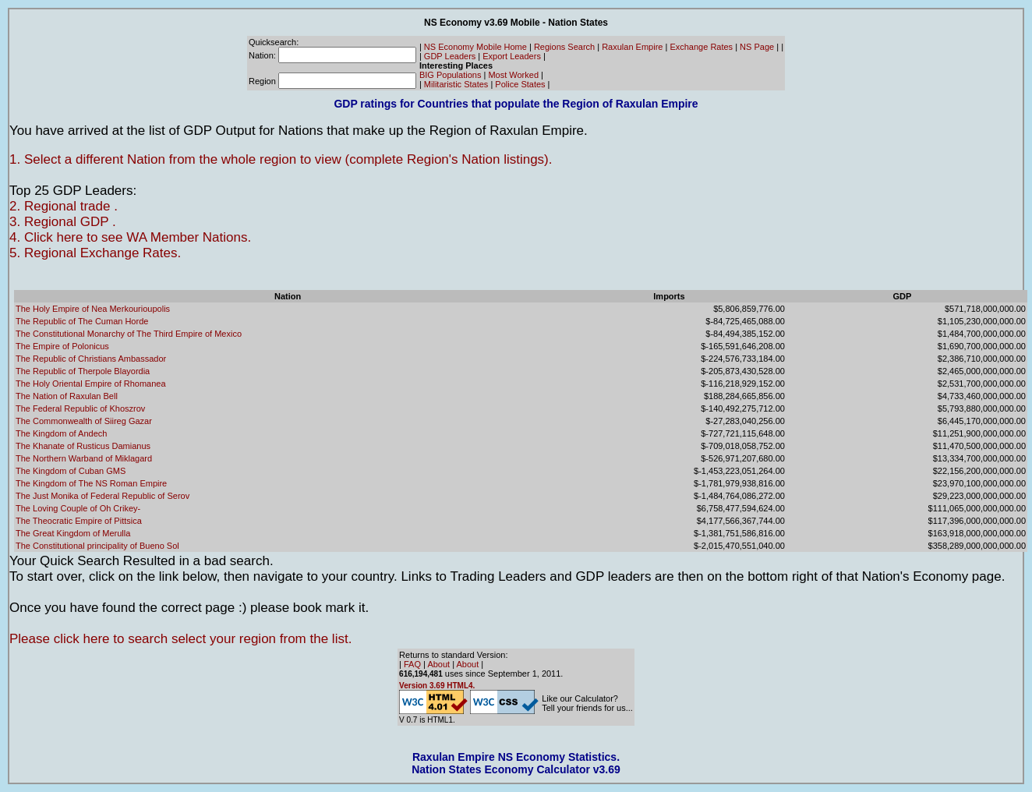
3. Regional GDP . (62, 221)
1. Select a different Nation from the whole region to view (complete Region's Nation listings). (281, 159)
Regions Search (564, 46)
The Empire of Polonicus (62, 346)
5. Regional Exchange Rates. (95, 253)
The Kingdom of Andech (61, 433)
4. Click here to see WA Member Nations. (130, 237)
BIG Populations (450, 75)
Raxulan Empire (632, 46)
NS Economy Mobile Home (475, 46)
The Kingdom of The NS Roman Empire (91, 483)
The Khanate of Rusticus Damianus (83, 446)
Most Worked (513, 75)
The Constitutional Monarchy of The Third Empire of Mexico (129, 333)
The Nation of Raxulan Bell (67, 396)
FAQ (412, 664)
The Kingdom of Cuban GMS (70, 471)
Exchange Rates (701, 46)
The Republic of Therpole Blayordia (83, 371)
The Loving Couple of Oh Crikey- (78, 508)
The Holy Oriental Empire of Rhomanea (91, 383)
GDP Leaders (449, 56)
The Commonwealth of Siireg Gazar (84, 421)
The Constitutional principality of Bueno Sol (97, 545)
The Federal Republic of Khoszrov (80, 408)
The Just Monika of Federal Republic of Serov (102, 495)
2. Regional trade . (63, 206)
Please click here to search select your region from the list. (180, 638)
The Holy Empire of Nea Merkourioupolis (93, 308)
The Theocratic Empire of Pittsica (79, 520)
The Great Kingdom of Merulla (73, 533)
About (438, 664)
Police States (520, 84)
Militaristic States (456, 84)
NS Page (757, 46)
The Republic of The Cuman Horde (82, 321)
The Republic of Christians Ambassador (91, 358)
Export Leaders (511, 56)
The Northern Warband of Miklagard (84, 458)
